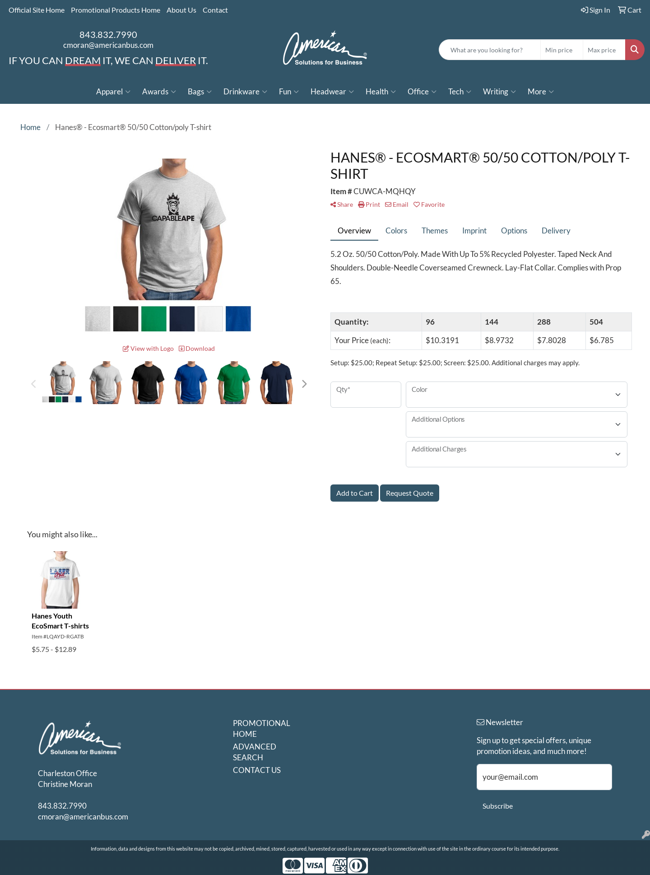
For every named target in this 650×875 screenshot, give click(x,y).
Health (381, 91)
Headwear (332, 91)
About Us (181, 9)
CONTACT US (257, 770)
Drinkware (245, 91)
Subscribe (498, 805)
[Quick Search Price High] (604, 49)
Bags (200, 91)
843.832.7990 (108, 34)
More (541, 91)
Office (422, 91)
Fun (289, 91)
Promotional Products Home (115, 9)
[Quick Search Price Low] (561, 49)
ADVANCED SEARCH (254, 752)
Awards (159, 91)
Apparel (113, 91)
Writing (499, 91)
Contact (215, 9)
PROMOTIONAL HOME (258, 728)
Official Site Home (37, 9)
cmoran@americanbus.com (108, 45)
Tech (459, 91)
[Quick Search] (490, 49)
